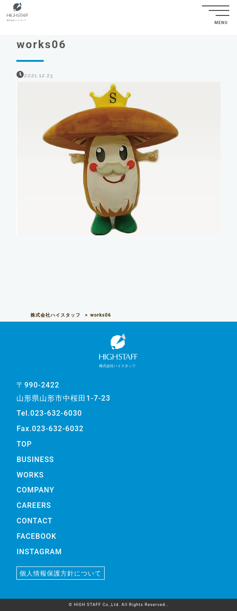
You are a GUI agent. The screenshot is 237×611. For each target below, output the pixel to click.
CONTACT (34, 521)
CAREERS (33, 505)
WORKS (30, 475)
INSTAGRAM (39, 551)
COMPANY (35, 490)
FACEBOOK (36, 536)
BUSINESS (35, 459)
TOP (24, 444)
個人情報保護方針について (60, 572)
